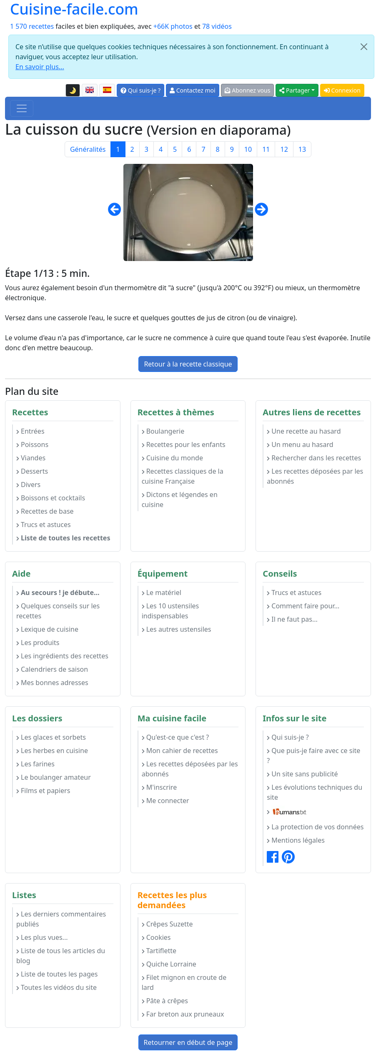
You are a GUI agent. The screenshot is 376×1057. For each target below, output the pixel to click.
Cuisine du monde (172, 457)
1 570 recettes (32, 26)
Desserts (32, 471)
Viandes (30, 457)
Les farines (35, 763)
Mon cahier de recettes (180, 750)
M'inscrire (159, 787)
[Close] (364, 46)
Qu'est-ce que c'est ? (175, 737)
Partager (294, 90)
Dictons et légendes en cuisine (180, 499)
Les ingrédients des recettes (62, 655)
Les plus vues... (42, 937)
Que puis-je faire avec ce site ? (313, 755)
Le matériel (161, 592)
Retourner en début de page (188, 1042)
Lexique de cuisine (47, 629)
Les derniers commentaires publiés (61, 919)
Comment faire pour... (303, 605)
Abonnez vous (248, 90)
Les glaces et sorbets (51, 737)
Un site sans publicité (302, 773)
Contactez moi (192, 90)
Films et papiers (43, 790)
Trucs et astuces (43, 524)
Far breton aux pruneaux (183, 1014)
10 (248, 149)
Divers (28, 484)
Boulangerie (163, 431)
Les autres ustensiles (176, 629)
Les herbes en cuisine (52, 750)
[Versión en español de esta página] (107, 90)
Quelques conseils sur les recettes (58, 610)
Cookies (156, 937)
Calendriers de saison (52, 669)
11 (266, 149)
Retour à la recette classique (188, 364)
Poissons (32, 444)
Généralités (88, 149)
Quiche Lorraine (169, 964)
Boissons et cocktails (50, 497)
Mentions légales (296, 840)
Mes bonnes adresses (52, 682)
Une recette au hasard (304, 431)
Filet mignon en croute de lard (184, 982)
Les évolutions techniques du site (314, 792)
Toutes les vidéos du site (56, 987)
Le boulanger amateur (53, 777)
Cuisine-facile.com (74, 9)
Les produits (37, 642)
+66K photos (173, 26)
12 (284, 149)
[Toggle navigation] (21, 108)
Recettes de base (45, 511)
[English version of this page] (90, 90)
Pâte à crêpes (165, 1000)
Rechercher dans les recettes (314, 457)
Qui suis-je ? (140, 90)
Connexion (342, 90)
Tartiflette (159, 950)
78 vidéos (217, 26)
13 (302, 149)
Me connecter (165, 800)
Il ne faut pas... (292, 619)
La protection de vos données (315, 826)
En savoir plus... (39, 66)
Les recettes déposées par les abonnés (315, 476)
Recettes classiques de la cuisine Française (182, 476)
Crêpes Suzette (167, 924)
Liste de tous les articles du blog (60, 955)
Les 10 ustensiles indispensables (170, 610)
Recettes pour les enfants (184, 444)
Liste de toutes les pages (57, 974)
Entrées (30, 431)
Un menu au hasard (300, 444)
